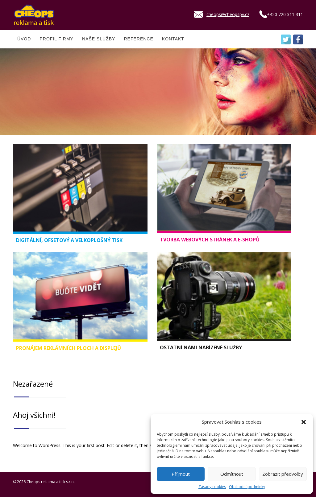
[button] (304, 422)
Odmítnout (231, 474)
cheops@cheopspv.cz (227, 14)
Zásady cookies (212, 486)
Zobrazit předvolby (282, 474)
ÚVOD (24, 38)
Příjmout (181, 474)
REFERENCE (138, 38)
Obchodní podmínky (247, 486)
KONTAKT (173, 38)
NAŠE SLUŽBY (98, 38)
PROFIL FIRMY (56, 38)
